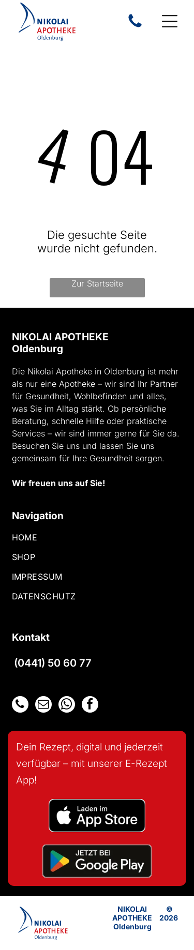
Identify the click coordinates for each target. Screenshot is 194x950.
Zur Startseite (97, 283)
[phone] (20, 705)
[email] (43, 705)
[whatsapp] (66, 705)
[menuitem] (97, 542)
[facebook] (90, 705)
